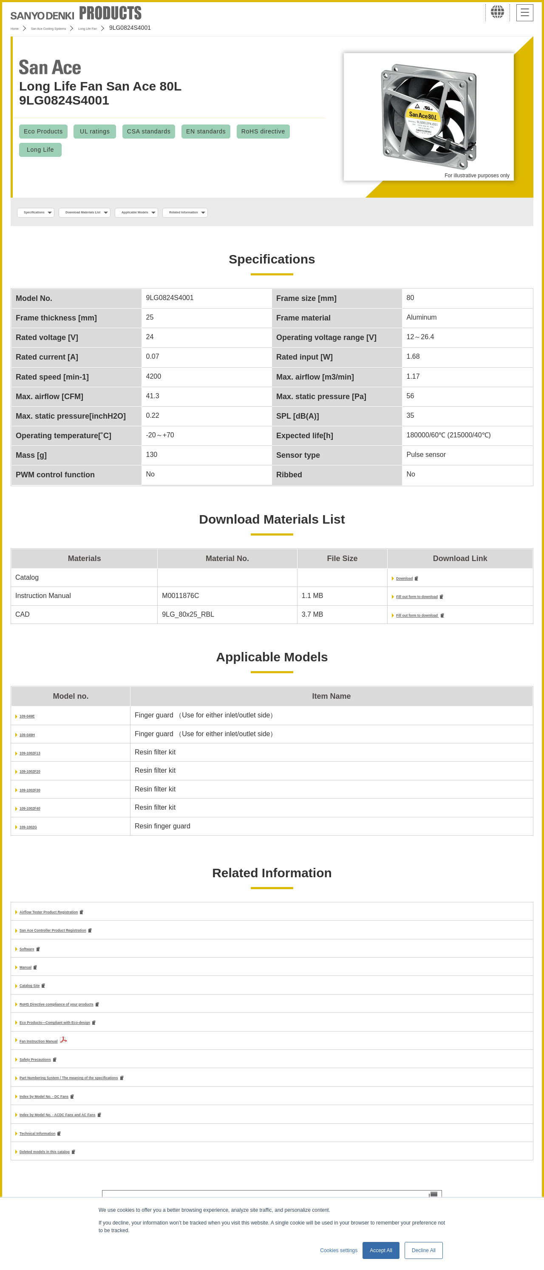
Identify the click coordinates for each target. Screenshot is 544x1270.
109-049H (34, 739)
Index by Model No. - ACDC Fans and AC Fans (94, 1128)
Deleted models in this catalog (68, 1167)
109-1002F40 (40, 812)
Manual (31, 974)
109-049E (34, 720)
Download (356, 580)
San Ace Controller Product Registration (85, 936)
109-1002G (37, 831)
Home (18, 27)
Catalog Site (39, 994)
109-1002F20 (40, 776)
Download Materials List (125, 213)
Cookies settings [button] (338, 1250)
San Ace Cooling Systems (73, 27)
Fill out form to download (380, 600)
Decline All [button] (424, 1250)
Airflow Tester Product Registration (76, 917)
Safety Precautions (50, 1070)
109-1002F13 (40, 757)
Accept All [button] (381, 1250)
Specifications (46, 213)
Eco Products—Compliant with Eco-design (88, 1033)
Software (34, 955)
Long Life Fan (137, 27)
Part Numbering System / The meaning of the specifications (116, 1090)
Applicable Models (209, 213)
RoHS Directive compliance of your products (92, 1013)
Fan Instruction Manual (57, 1051)
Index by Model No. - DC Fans (67, 1109)
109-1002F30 (40, 794)
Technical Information (55, 1147)
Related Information (287, 213)
